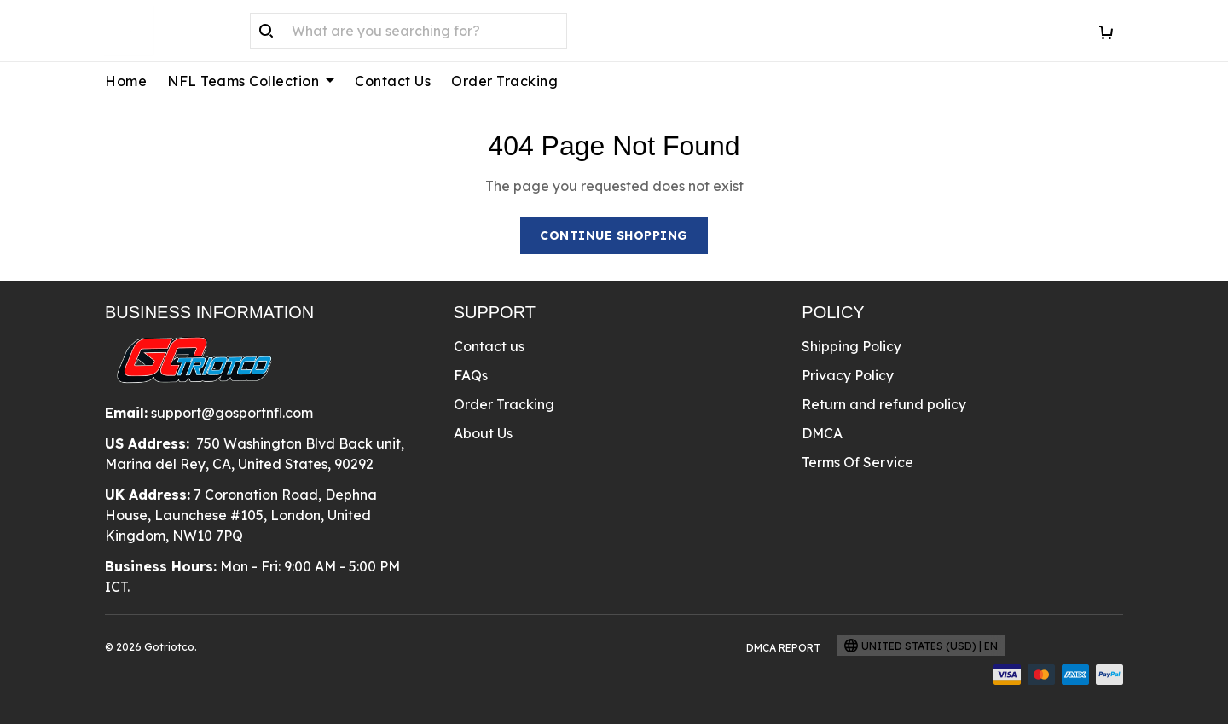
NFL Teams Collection (250, 81)
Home (126, 81)
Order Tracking (504, 81)
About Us (483, 433)
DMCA (822, 433)
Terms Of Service (857, 462)
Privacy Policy (848, 375)
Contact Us (393, 81)
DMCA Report (783, 647)
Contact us (489, 346)
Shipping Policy (851, 346)
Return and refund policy (884, 404)
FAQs (471, 375)
